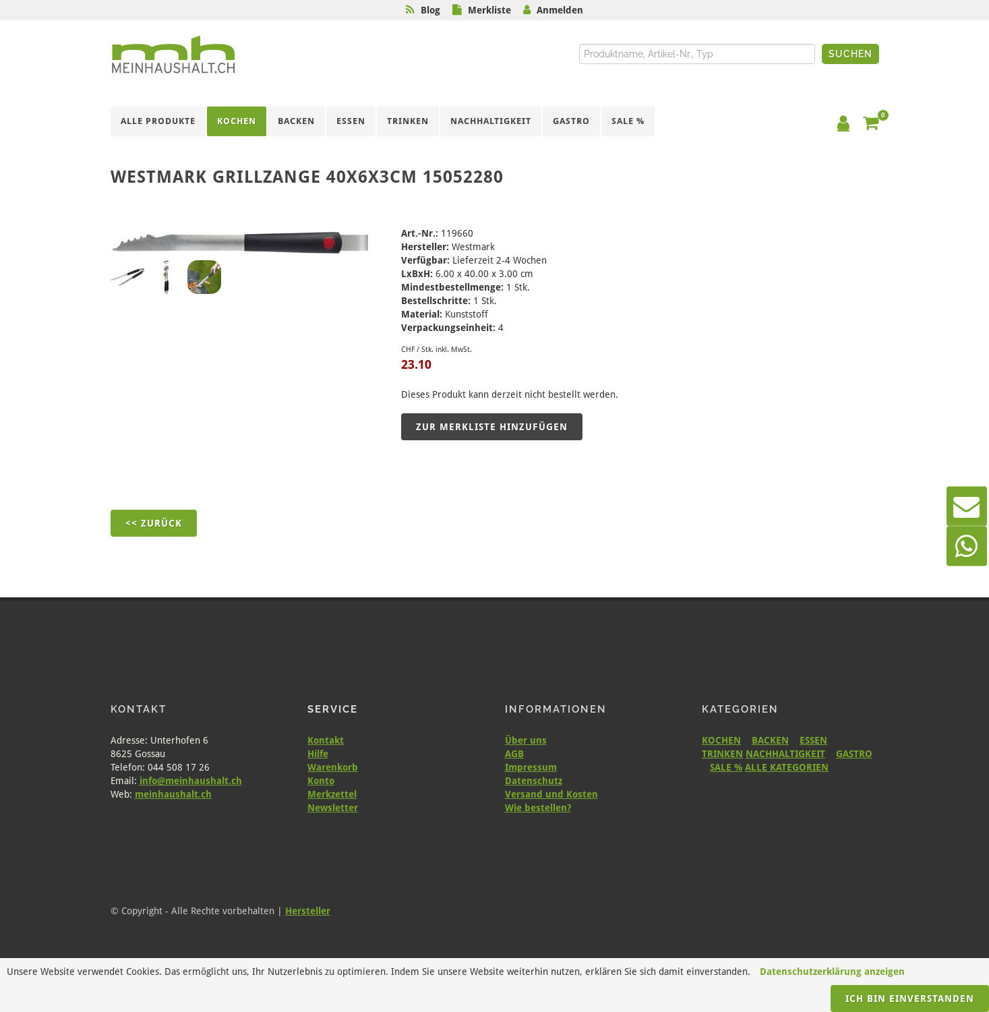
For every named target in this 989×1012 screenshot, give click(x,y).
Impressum (531, 767)
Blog (430, 10)
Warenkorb (332, 767)
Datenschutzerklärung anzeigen (832, 971)
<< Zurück (153, 523)
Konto (320, 780)
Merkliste (489, 10)
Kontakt (325, 740)
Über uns (526, 740)
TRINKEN (722, 753)
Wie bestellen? (538, 807)
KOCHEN (721, 740)
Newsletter (332, 807)
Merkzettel (332, 794)
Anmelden (560, 10)
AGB (514, 753)
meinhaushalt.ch (173, 794)
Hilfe (317, 753)
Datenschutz (533, 780)
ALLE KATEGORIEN (787, 767)
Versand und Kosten (551, 794)
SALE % (726, 767)
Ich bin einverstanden (909, 998)
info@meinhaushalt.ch (191, 780)
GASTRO (854, 753)
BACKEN (770, 740)
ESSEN (813, 740)
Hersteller (307, 910)
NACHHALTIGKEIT (785, 753)
